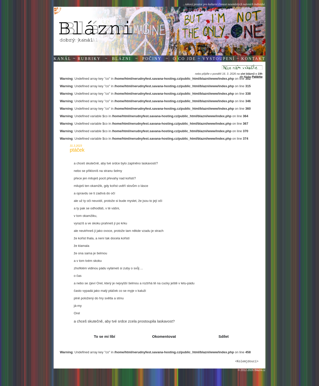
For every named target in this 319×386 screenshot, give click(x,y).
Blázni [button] (121, 58)
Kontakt (253, 58)
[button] (103, 337)
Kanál (62, 58)
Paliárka (257, 76)
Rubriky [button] (89, 58)
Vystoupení (218, 58)
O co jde (184, 58)
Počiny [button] (152, 58)
